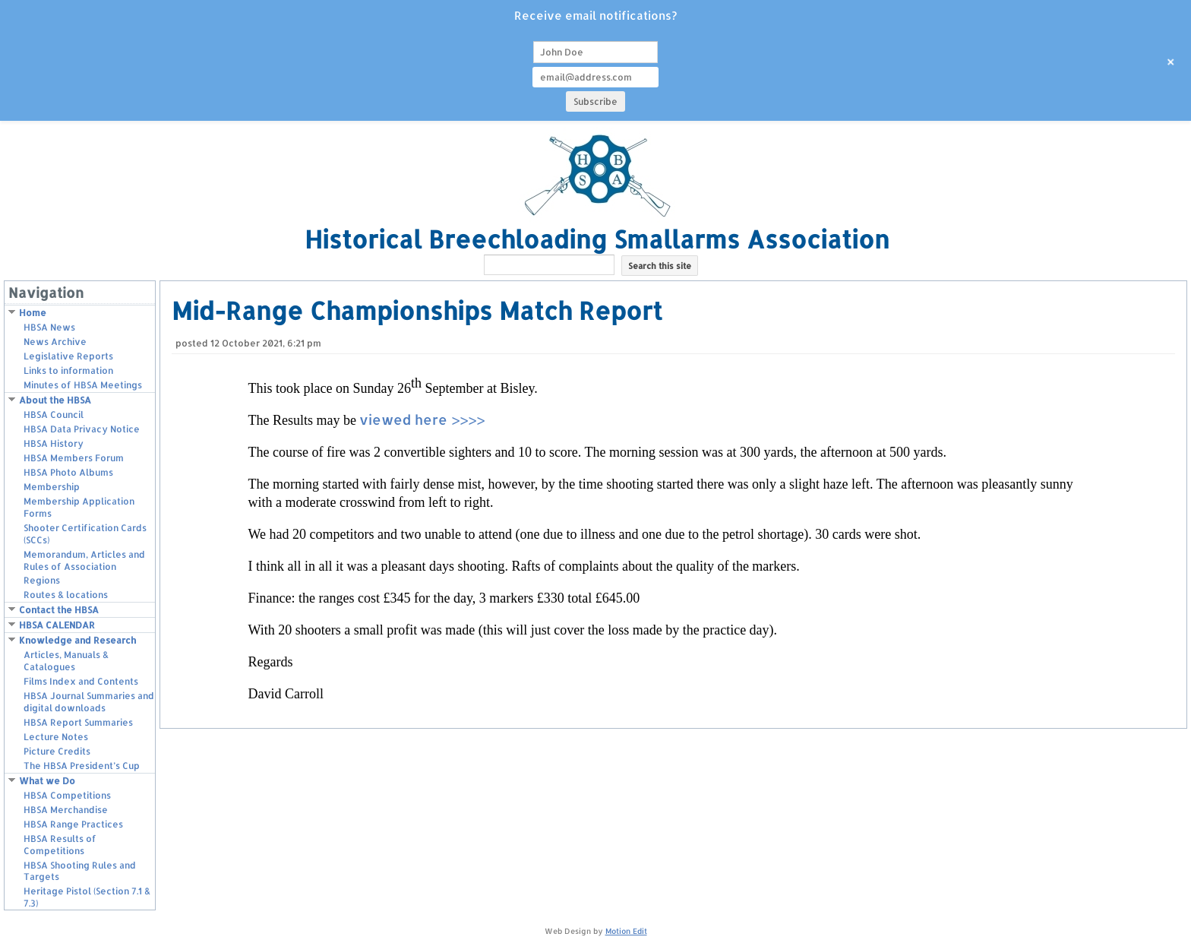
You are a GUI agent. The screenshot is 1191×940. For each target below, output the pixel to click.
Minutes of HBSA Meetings (83, 385)
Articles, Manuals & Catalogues (66, 661)
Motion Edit (626, 930)
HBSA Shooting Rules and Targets (80, 871)
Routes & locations (66, 594)
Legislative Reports (68, 356)
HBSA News (49, 327)
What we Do (47, 780)
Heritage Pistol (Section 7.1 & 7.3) (87, 897)
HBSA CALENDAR (57, 625)
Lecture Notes (56, 736)
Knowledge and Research (77, 640)
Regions (42, 580)
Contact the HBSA (59, 610)
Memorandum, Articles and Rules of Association (84, 560)
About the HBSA (55, 400)
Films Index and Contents (81, 681)
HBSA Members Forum (74, 458)
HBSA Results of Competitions (60, 844)
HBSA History (54, 443)
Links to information (68, 370)
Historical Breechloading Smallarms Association (597, 239)
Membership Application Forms (79, 507)
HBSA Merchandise (66, 809)
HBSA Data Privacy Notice (82, 429)
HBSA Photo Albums (68, 472)
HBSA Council (54, 414)
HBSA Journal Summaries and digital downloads (89, 702)
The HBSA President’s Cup (82, 765)
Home (32, 312)
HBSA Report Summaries (78, 722)
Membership (52, 486)
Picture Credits (57, 751)
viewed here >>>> (422, 419)
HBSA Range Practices (73, 824)
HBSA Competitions (67, 795)
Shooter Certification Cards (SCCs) (85, 534)
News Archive (55, 341)
